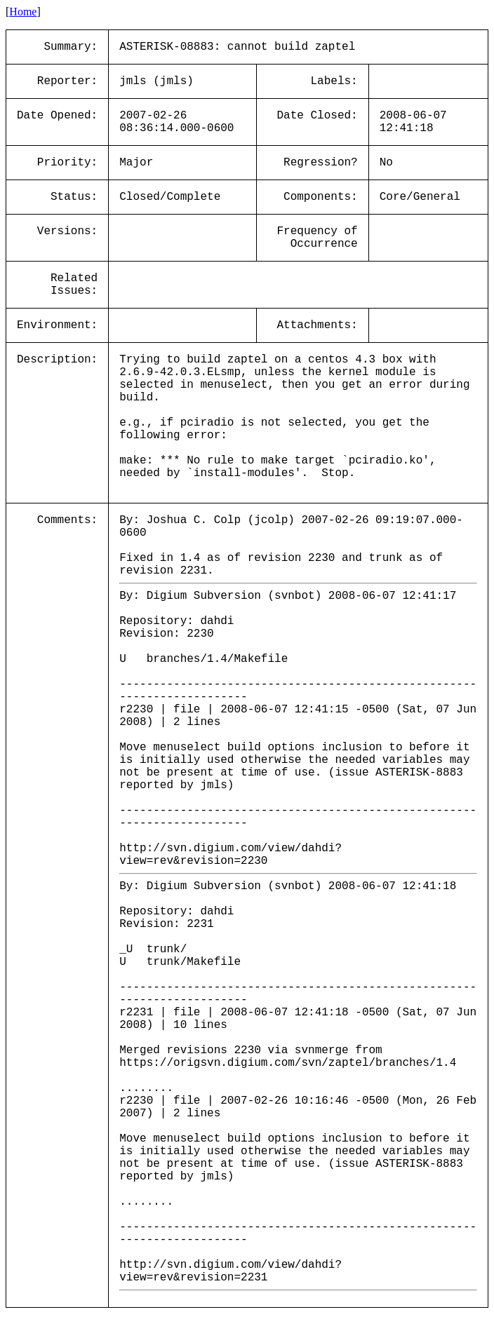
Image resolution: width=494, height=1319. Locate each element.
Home (22, 12)
